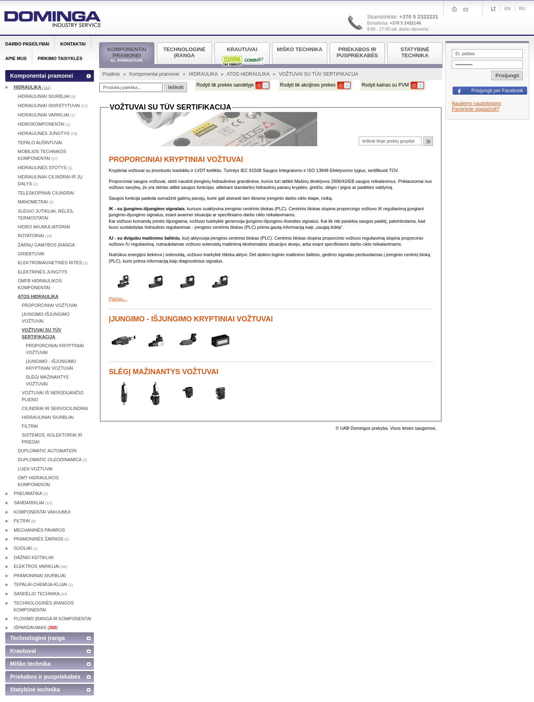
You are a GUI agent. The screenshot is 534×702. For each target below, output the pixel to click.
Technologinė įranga (37, 638)
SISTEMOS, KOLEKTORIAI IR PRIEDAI (52, 438)
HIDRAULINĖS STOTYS (45, 167)
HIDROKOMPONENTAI (44, 124)
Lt (493, 8)
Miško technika (30, 664)
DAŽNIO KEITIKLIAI (34, 557)
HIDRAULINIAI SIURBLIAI (46, 96)
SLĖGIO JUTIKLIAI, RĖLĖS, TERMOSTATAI (46, 214)
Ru (522, 8)
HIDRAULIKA (204, 74)
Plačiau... (118, 298)
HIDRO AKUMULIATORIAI (44, 226)
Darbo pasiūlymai (27, 43)
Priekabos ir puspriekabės (45, 676)
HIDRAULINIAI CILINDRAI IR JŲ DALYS (50, 180)
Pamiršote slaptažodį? (475, 109)
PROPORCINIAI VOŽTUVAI (49, 305)
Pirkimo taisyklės (59, 58)
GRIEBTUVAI (31, 253)
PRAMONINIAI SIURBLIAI (40, 575)
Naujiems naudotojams (476, 103)
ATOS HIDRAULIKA (248, 74)
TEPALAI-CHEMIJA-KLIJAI (43, 584)
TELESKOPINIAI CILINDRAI (46, 193)
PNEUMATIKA (31, 493)
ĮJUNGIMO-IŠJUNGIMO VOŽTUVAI (46, 317)
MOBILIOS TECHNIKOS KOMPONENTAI (42, 155)
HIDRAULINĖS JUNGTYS (47, 133)
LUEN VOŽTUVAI (35, 468)
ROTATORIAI (35, 235)
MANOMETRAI (36, 201)
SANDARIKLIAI (33, 502)
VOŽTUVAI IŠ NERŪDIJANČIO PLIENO (52, 396)
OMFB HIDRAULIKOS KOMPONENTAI (40, 284)
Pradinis (111, 74)
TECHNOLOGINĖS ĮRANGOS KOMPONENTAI (44, 606)
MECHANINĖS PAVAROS (39, 530)
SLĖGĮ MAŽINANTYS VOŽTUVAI (163, 372)
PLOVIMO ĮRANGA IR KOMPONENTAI (52, 618)
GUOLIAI (25, 548)
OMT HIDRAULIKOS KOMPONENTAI (38, 481)
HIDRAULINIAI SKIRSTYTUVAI (53, 105)
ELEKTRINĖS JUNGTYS (42, 271)
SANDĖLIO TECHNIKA (40, 593)
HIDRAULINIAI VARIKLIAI (46, 114)
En (508, 8)
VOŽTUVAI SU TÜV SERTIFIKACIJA (41, 333)
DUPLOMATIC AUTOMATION (47, 450)
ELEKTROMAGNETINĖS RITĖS (53, 262)
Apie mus (16, 58)
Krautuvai (23, 651)
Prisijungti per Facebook (497, 90)
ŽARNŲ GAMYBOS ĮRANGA (46, 244)
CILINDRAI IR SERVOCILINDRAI (55, 408)
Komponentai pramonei (155, 74)
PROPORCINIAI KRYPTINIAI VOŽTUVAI (176, 159)
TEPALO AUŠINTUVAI (40, 142)
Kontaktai (72, 43)
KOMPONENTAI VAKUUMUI (42, 511)
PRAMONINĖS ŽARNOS (41, 538)
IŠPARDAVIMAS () (36, 627)
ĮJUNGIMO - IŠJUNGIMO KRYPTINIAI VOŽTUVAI (191, 319)
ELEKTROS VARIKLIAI (40, 566)
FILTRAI (30, 426)
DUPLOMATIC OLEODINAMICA (52, 459)
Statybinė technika (35, 689)
